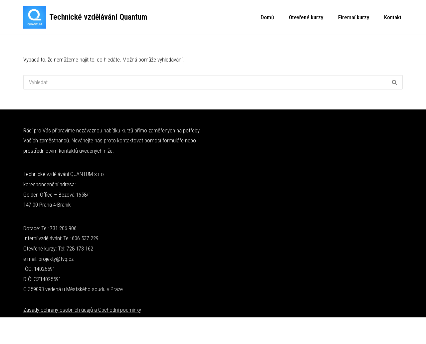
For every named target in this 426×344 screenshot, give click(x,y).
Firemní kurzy (353, 17)
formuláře (173, 140)
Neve (28, 326)
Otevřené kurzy (306, 17)
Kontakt (392, 17)
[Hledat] (205, 82)
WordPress (67, 326)
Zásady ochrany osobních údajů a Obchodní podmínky (82, 309)
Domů (267, 17)
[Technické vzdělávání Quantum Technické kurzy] (85, 17)
